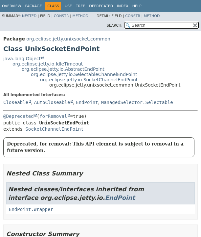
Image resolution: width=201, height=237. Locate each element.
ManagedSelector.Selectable (137, 102)
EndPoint (87, 102)
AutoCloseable (52, 102)
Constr (61, 16)
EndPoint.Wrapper (31, 209)
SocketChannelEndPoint (54, 129)
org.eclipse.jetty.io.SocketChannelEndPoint (89, 79)
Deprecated (101, 6)
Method (80, 16)
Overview (11, 6)
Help (137, 6)
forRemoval (53, 116)
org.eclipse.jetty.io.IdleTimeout (47, 63)
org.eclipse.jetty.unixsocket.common (68, 38)
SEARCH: (115, 25)
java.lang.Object (22, 58)
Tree (80, 6)
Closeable (15, 102)
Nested (29, 16)
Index (122, 6)
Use (68, 6)
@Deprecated (18, 116)
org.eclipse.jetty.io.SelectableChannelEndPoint (84, 74)
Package (33, 6)
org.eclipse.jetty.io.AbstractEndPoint (63, 69)
